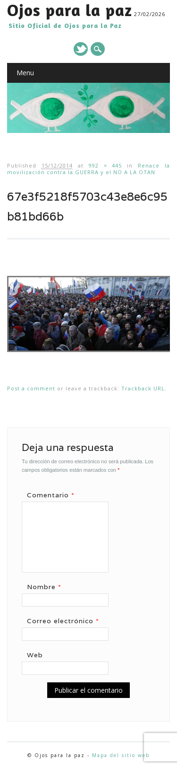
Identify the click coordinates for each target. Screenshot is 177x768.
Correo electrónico (66, 621)
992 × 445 (105, 165)
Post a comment (31, 388)
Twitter (81, 49)
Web (35, 655)
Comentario (54, 495)
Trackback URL (143, 388)
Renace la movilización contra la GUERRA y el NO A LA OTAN (88, 169)
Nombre (47, 587)
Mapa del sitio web (121, 755)
